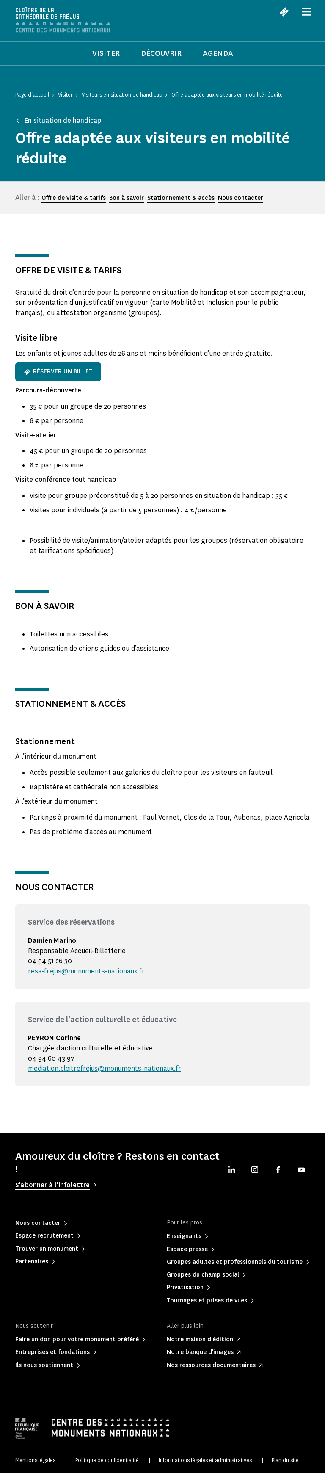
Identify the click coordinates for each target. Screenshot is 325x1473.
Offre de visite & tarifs (73, 198)
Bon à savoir (126, 198)
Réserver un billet (58, 372)
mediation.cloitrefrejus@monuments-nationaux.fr (105, 1068)
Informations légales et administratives (205, 1460)
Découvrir (161, 53)
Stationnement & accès (181, 198)
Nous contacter (240, 198)
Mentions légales (35, 1460)
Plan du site (285, 1460)
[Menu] (306, 11)
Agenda (218, 53)
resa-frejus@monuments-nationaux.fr (87, 971)
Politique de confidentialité (107, 1460)
